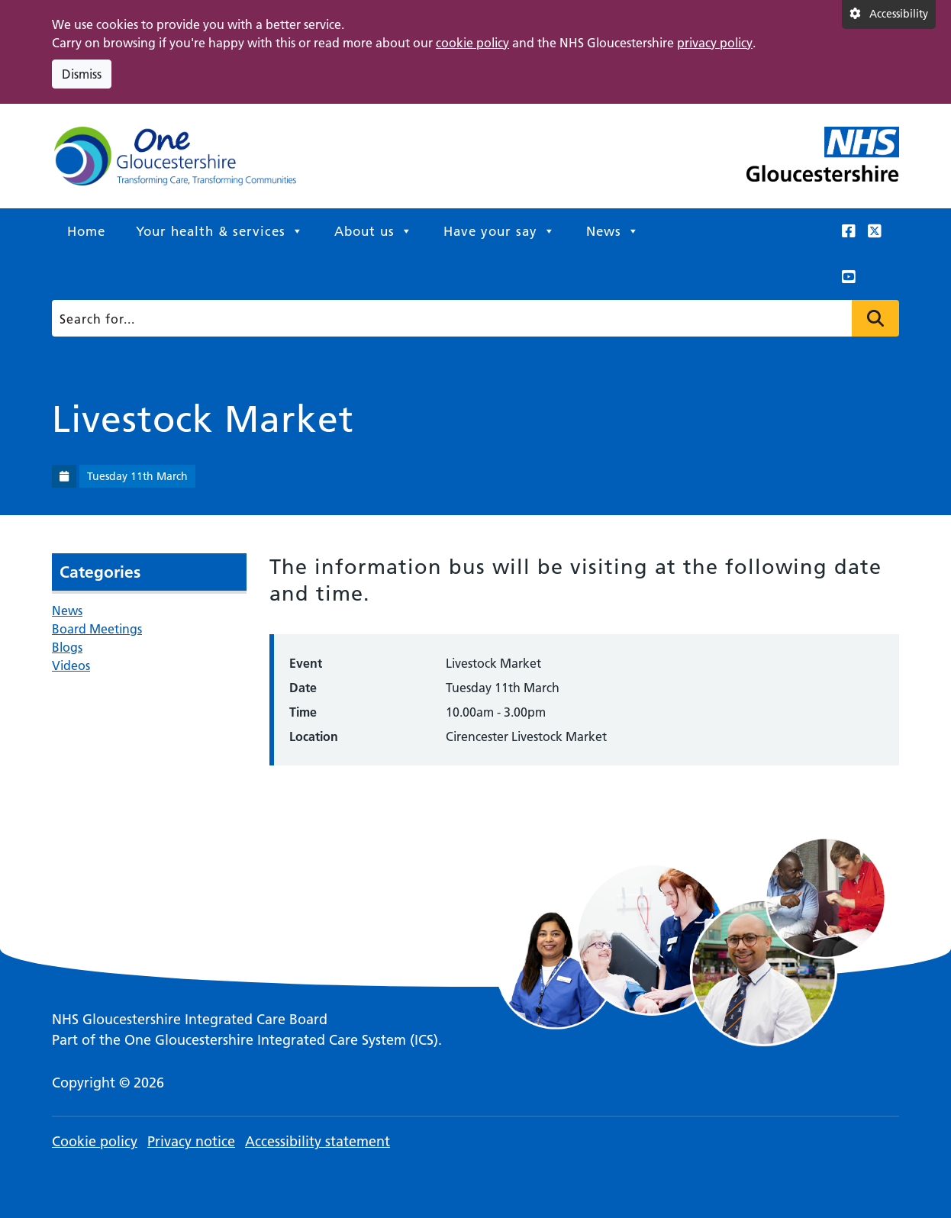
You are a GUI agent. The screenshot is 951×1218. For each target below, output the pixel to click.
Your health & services (220, 231)
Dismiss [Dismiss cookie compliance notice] (82, 74)
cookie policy (472, 42)
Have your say (499, 231)
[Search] (471, 318)
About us (373, 231)
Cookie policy (94, 1141)
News (613, 231)
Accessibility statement (317, 1141)
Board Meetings (97, 628)
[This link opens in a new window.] (848, 231)
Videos (71, 665)
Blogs (67, 647)
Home (86, 231)
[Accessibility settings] (889, 14)
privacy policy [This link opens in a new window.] (715, 42)
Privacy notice (191, 1141)
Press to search (875, 318)
